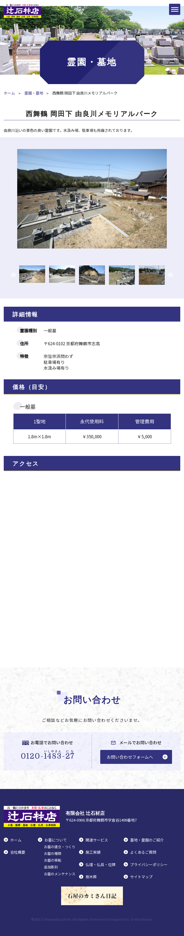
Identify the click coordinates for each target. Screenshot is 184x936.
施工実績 (93, 852)
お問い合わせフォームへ (130, 757)
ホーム (9, 93)
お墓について (55, 839)
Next (170, 275)
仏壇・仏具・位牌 (100, 864)
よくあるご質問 (143, 852)
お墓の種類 (52, 853)
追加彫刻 (51, 866)
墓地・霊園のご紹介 (147, 839)
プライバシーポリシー (149, 864)
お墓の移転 (52, 860)
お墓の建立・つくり (59, 846)
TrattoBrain (141, 919)
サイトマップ (141, 876)
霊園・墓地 (33, 93)
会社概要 (17, 852)
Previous (13, 275)
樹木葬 (91, 876)
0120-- (48, 755)
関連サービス (97, 839)
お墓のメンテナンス (59, 873)
